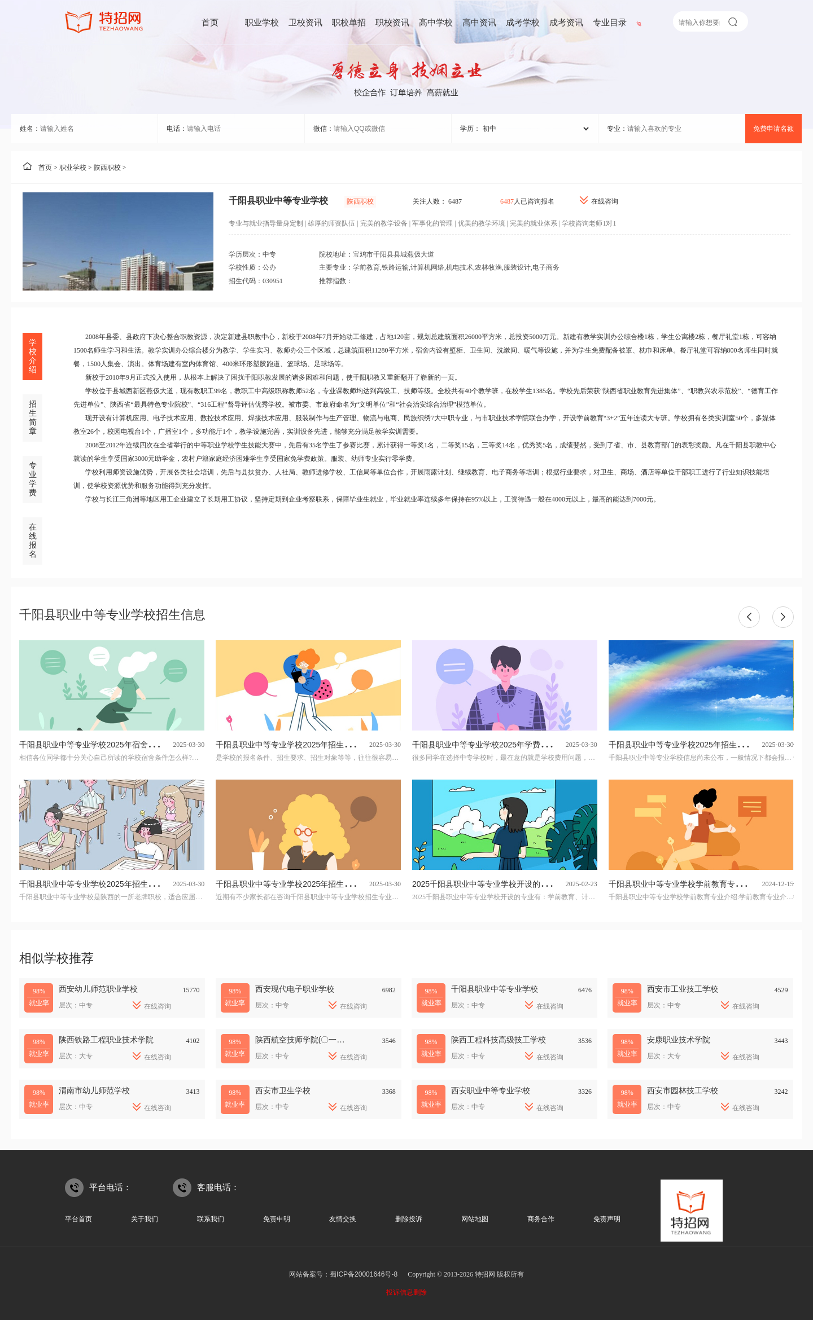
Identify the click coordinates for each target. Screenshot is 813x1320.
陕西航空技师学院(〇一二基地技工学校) (325, 1039)
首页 (210, 22)
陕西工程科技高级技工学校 (498, 1039)
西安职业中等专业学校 (490, 1090)
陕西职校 (107, 167)
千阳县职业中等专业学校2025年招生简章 (91, 883)
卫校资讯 (305, 22)
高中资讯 (479, 22)
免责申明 (276, 1219)
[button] (749, 617)
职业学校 (262, 22)
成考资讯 (566, 22)
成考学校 (523, 22)
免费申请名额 (773, 129)
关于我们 (144, 1219)
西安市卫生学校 (283, 1090)
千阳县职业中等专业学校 (494, 988)
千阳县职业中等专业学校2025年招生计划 (681, 744)
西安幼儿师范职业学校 (98, 988)
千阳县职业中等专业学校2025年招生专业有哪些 (299, 883)
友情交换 (342, 1219)
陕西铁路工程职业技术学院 (106, 1039)
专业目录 (610, 22)
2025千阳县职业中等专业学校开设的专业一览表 (496, 883)
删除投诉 (408, 1219)
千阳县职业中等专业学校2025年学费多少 (484, 744)
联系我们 (210, 1219)
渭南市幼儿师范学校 (94, 1090)
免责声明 (606, 1219)
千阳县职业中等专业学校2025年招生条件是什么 (299, 744)
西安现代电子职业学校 (294, 988)
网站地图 (474, 1219)
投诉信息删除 (406, 1292)
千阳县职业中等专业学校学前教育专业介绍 (684, 883)
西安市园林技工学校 (682, 1090)
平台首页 (78, 1219)
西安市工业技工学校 (682, 988)
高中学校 (436, 22)
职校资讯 (392, 22)
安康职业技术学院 (678, 1039)
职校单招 (349, 22)
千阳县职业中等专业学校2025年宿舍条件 (91, 744)
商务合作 (540, 1219)
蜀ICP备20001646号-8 (363, 1274)
